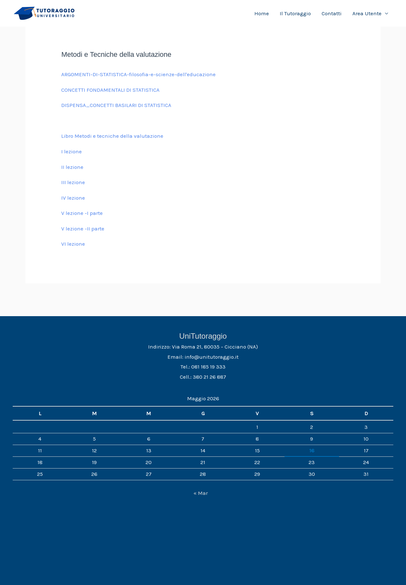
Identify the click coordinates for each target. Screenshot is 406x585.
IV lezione (73, 198)
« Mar (200, 493)
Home (261, 13)
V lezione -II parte (82, 228)
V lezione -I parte (82, 213)
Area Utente (367, 13)
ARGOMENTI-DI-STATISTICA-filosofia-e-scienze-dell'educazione (138, 74)
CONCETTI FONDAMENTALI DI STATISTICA (110, 90)
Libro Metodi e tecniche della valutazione (112, 136)
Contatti (332, 13)
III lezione (73, 182)
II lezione (72, 167)
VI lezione (73, 244)
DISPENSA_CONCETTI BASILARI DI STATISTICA (116, 105)
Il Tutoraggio (295, 13)
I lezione (71, 151)
